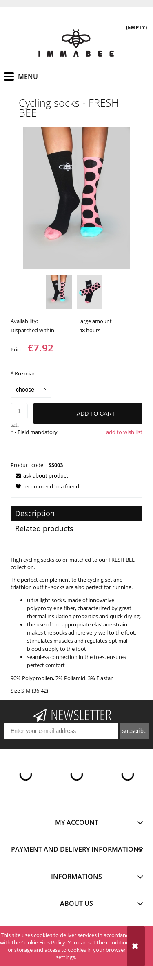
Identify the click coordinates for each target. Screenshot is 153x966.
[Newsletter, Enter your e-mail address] (61, 731)
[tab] (76, 513)
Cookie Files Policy (43, 942)
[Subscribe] (134, 731)
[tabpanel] (76, 625)
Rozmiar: (23, 373)
